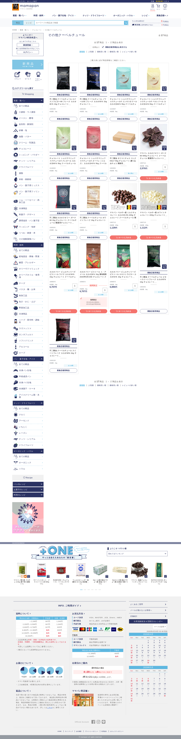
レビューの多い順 (129, 52)
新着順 (82, 52)
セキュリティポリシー (117, 731)
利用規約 (104, 731)
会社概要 (78, 731)
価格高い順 (114, 52)
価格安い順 (101, 52)
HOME (59, 731)
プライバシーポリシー (91, 731)
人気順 (91, 52)
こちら (49, 707)
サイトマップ (69, 731)
